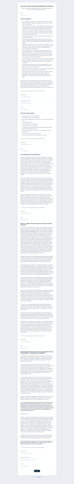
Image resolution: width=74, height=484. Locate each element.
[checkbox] (20, 91)
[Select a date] (37, 109)
